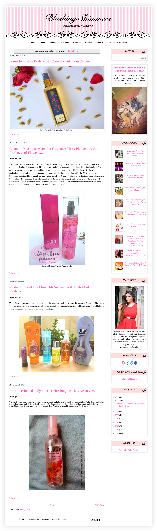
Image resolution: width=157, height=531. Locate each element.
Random (88, 42)
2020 (117, 415)
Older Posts (99, 505)
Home (32, 42)
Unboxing (77, 42)
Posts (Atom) (25, 510)
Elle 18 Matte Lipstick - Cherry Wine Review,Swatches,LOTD (135, 253)
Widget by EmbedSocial (129, 450)
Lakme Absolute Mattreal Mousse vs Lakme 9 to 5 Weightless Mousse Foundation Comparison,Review (135, 240)
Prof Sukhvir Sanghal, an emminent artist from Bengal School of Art (135, 202)
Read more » (14, 134)
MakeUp (52, 42)
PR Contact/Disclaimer (118, 42)
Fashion (42, 42)
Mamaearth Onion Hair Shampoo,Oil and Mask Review (135, 153)
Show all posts (73, 51)
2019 (117, 419)
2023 (117, 397)
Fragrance (65, 42)
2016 (117, 430)
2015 (117, 433)
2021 (117, 411)
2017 (117, 426)
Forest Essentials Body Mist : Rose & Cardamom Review (49, 61)
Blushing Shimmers (129, 379)
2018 (117, 422)
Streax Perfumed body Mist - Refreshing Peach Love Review (52, 391)
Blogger (64, 519)
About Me (100, 42)
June (119, 400)
